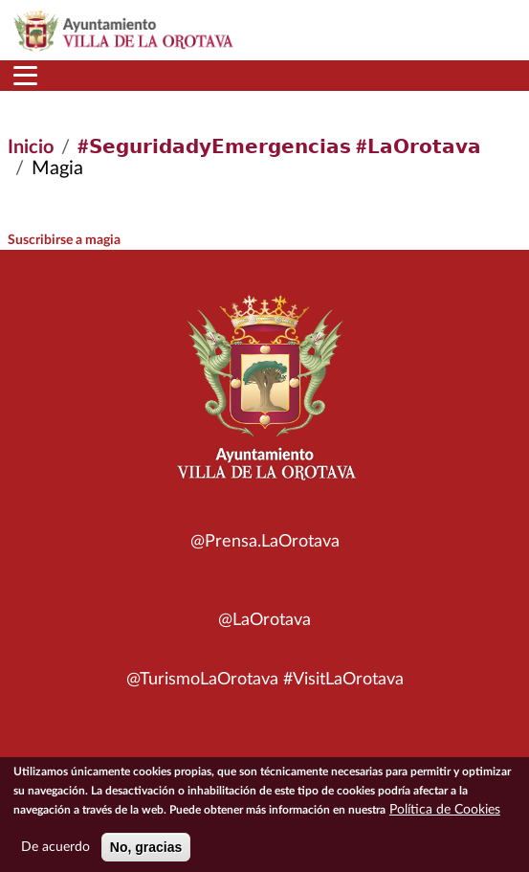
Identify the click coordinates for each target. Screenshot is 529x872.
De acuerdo (55, 854)
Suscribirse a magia (64, 240)
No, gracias (146, 854)
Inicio (31, 147)
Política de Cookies (444, 817)
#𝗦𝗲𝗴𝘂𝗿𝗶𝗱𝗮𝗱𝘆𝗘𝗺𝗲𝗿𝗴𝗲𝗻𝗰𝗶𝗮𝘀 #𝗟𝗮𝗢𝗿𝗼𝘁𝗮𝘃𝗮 (279, 147)
